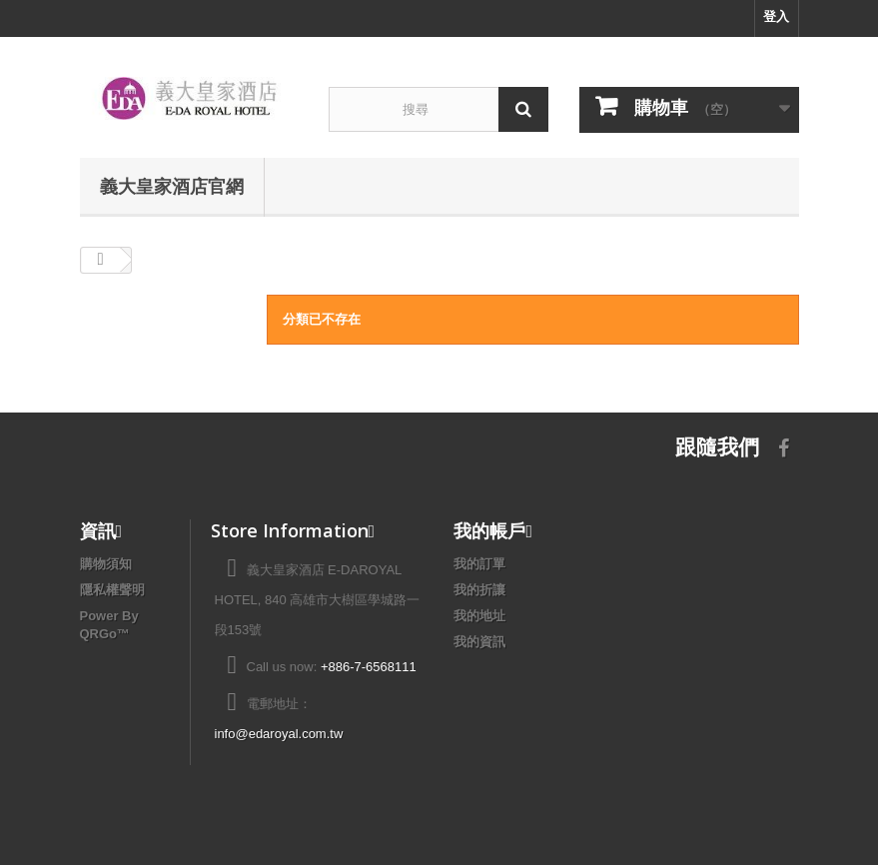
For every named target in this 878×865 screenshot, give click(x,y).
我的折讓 (479, 589)
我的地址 (479, 615)
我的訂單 (479, 563)
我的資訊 (479, 641)
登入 (776, 16)
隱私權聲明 (112, 589)
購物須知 (106, 563)
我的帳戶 (489, 530)
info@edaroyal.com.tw (279, 733)
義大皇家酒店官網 (172, 186)
